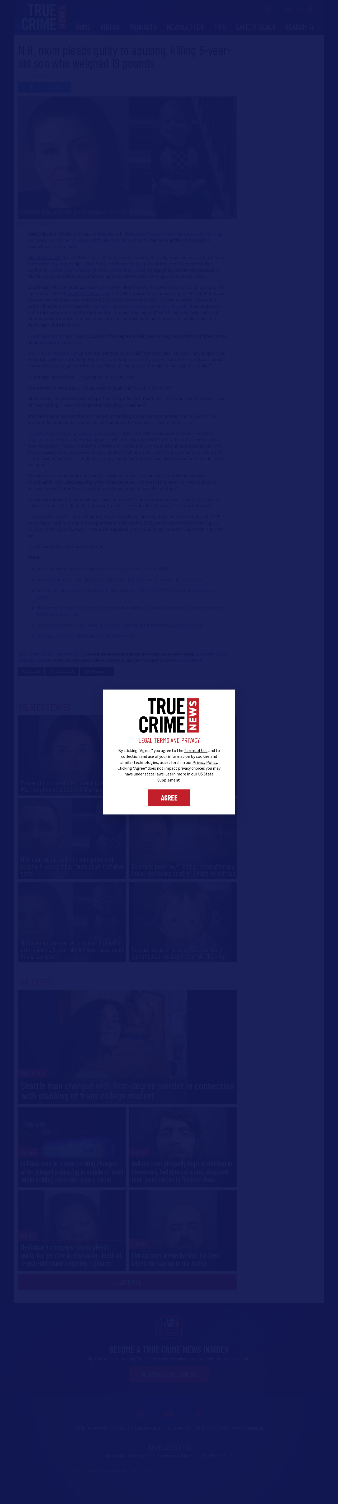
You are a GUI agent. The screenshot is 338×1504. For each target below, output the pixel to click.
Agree (169, 797)
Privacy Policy (205, 762)
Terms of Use (196, 751)
